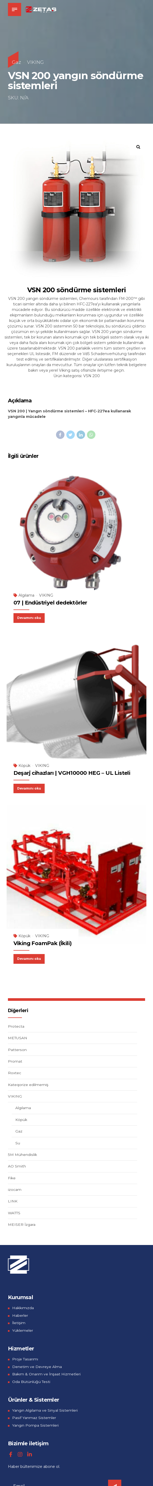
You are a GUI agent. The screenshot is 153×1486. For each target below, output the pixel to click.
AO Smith (17, 1165)
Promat (15, 1060)
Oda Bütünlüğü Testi (31, 1381)
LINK (12, 1200)
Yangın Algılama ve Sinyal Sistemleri (45, 1409)
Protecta (16, 1025)
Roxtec (14, 1072)
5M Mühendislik (22, 1153)
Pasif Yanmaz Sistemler (33, 1417)
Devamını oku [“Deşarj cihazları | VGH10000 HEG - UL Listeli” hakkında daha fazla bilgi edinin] (29, 788)
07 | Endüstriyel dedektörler (50, 602)
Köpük (24, 765)
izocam (14, 1189)
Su (17, 1142)
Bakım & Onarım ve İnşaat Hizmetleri (46, 1373)
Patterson (17, 1049)
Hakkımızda (23, 1307)
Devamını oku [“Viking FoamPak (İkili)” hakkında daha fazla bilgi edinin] (29, 958)
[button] (138, 146)
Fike (12, 1177)
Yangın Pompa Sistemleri (35, 1424)
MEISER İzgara (22, 1224)
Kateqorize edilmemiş (28, 1084)
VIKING (35, 62)
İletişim (18, 1322)
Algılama (26, 595)
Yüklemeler (22, 1330)
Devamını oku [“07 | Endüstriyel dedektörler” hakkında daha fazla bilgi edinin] (29, 617)
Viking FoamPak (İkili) (42, 943)
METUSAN (17, 1037)
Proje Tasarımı (25, 1358)
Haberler (20, 1314)
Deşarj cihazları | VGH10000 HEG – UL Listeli (72, 773)
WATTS (14, 1212)
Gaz (16, 62)
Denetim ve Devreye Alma (37, 1366)
